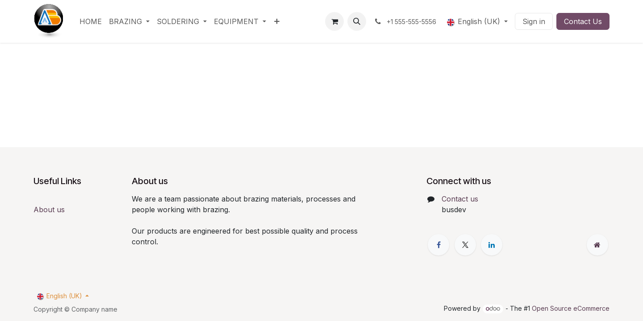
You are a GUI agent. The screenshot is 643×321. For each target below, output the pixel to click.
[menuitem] (90, 21)
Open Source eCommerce (571, 308)
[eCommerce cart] (334, 21)
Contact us (460, 198)
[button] (356, 21)
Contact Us (583, 21)
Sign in (533, 21)
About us (49, 209)
